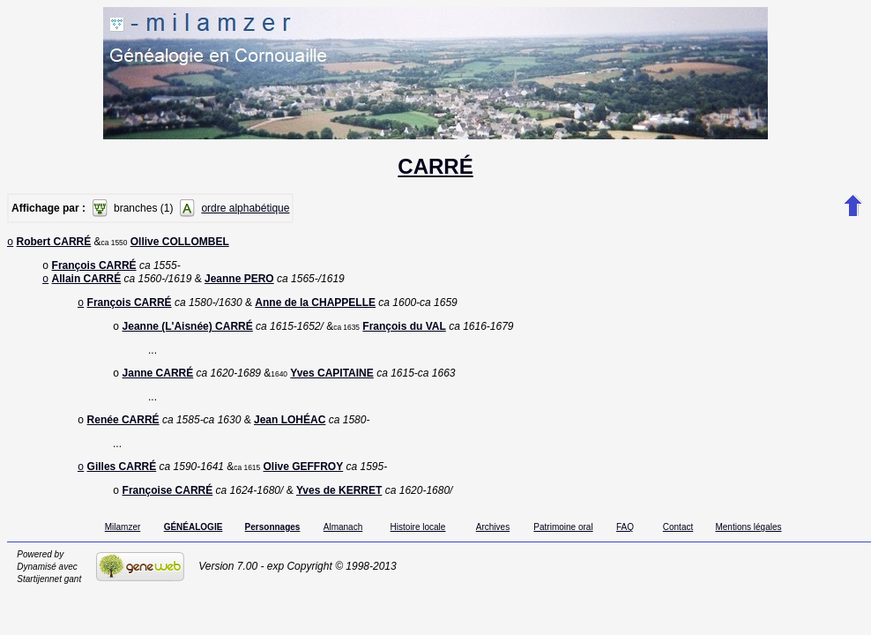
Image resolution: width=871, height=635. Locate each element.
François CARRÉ (94, 269)
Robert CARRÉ (54, 243)
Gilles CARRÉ (122, 480)
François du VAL (403, 335)
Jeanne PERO (239, 284)
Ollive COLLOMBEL (179, 243)
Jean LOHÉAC (289, 432)
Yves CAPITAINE (331, 383)
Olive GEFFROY (303, 480)
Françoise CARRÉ (168, 506)
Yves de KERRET (339, 506)
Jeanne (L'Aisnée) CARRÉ (188, 335)
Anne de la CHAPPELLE (315, 309)
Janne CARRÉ (158, 383)
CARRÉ (435, 166)
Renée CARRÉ (123, 432)
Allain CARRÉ (87, 284)
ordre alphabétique (245, 208)
